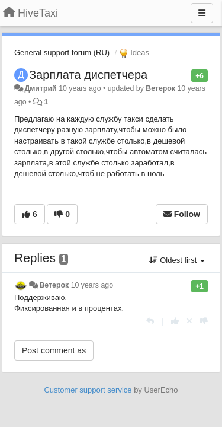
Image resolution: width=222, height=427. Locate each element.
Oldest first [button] (177, 260)
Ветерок (160, 88)
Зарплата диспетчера (88, 74)
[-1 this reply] (204, 321)
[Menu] (202, 13)
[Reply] (150, 321)
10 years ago (92, 285)
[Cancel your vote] (189, 321)
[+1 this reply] (175, 321)
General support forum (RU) (62, 52)
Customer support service (87, 389)
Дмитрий (40, 88)
